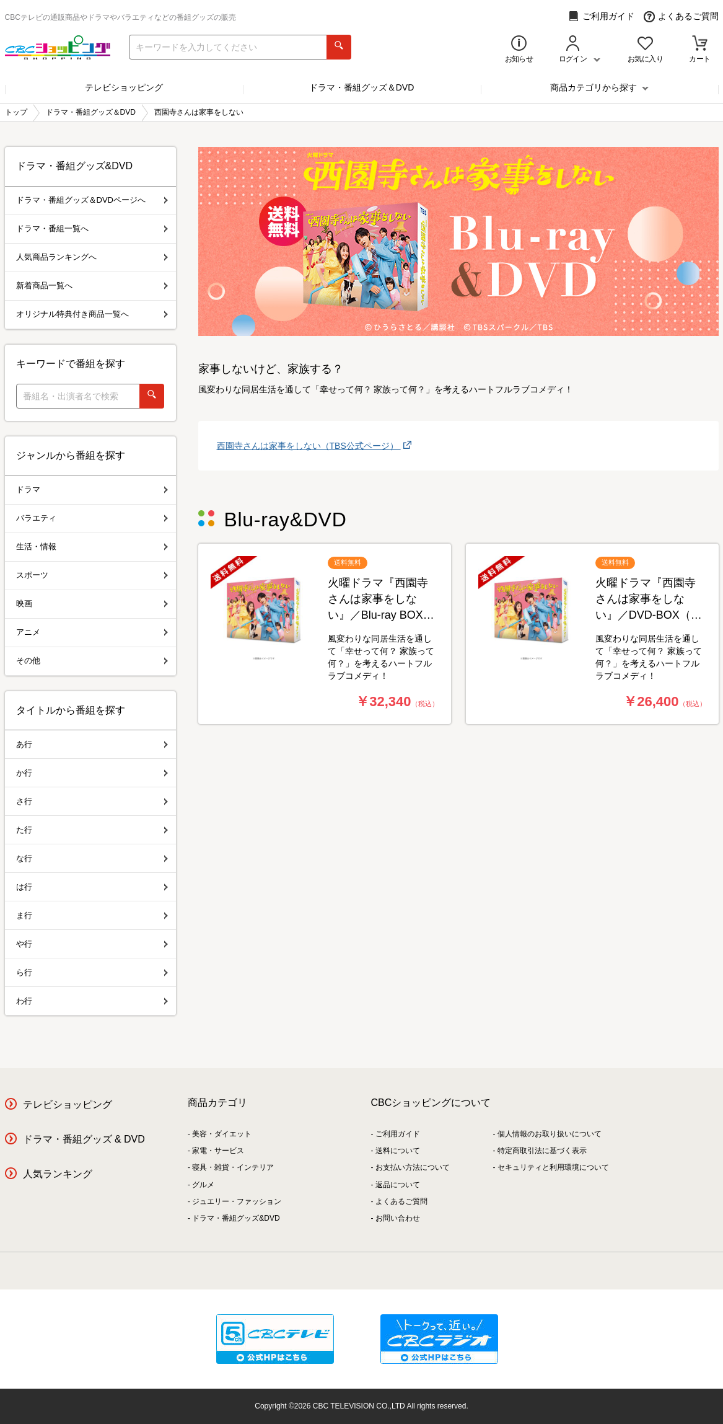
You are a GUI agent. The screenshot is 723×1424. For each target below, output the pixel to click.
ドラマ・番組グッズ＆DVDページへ (92, 200)
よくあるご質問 (681, 16)
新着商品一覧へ (92, 285)
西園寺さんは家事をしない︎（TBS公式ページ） (309, 446)
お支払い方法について (412, 1167)
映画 (92, 603)
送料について (397, 1150)
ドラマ (92, 489)
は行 (92, 886)
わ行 (92, 1001)
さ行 (92, 801)
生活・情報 (92, 546)
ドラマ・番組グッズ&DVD (235, 1218)
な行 (92, 858)
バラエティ (92, 518)
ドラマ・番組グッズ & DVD (84, 1139)
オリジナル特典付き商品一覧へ (92, 314)
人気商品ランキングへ (92, 257)
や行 (92, 944)
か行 (92, 772)
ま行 (92, 915)
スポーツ (92, 575)
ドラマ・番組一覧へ (92, 228)
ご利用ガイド (601, 16)
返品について (397, 1184)
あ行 (92, 744)
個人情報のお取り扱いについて (549, 1134)
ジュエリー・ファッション (236, 1201)
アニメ (92, 632)
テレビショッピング (124, 87)
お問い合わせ (397, 1218)
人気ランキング (57, 1174)
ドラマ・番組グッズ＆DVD (361, 87)
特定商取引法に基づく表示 (542, 1150)
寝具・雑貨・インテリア (233, 1167)
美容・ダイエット (222, 1134)
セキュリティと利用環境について (553, 1167)
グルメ (203, 1184)
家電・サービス (218, 1150)
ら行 (92, 972)
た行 (92, 829)
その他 (92, 660)
